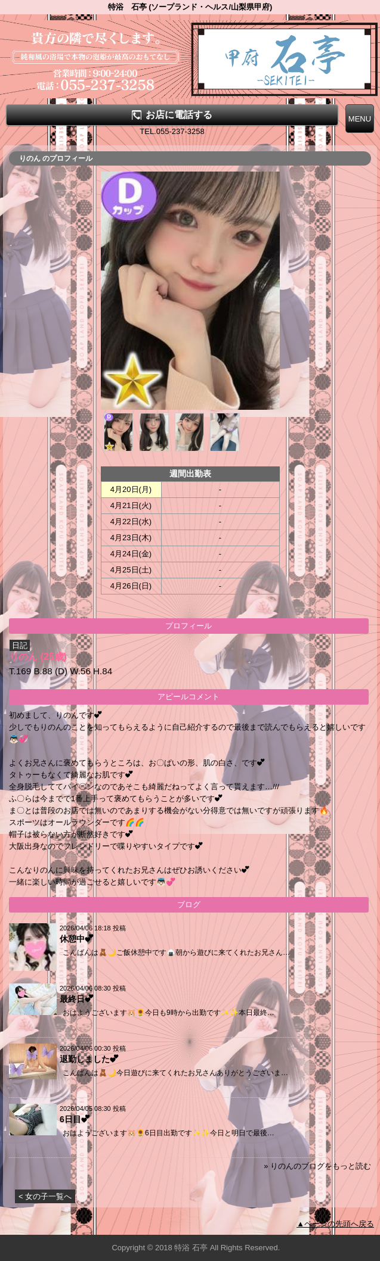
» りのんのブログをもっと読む (317, 1166)
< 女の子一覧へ (45, 1196)
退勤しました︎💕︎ (89, 1059)
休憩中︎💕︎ (76, 939)
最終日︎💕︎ (76, 999)
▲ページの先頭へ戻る (335, 1223)
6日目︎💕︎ (74, 1119)
